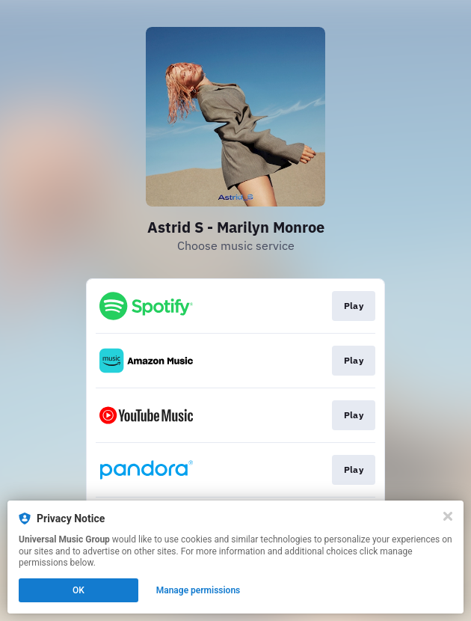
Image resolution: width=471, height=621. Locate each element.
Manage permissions (198, 590)
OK (78, 590)
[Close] (448, 516)
